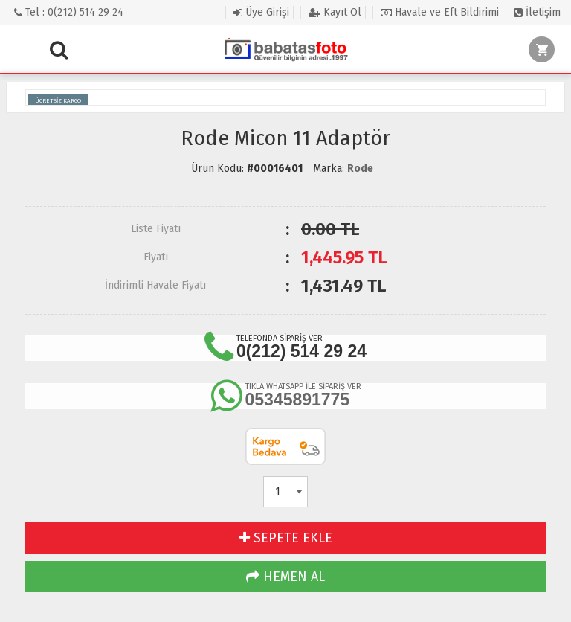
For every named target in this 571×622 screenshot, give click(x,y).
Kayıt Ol (335, 12)
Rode (360, 168)
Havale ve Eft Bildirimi (440, 12)
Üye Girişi (261, 12)
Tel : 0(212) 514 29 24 (68, 12)
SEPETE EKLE (285, 538)
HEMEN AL (285, 576)
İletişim (537, 12)
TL (344, 257)
